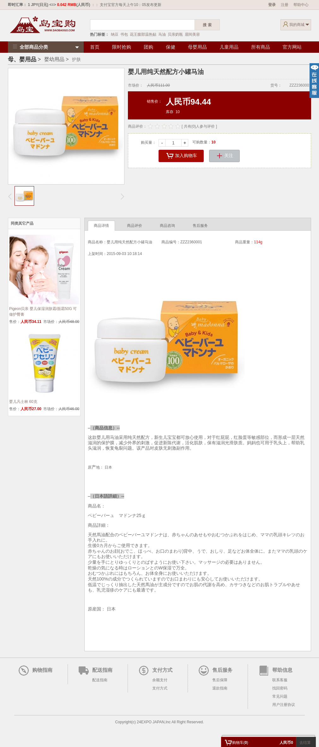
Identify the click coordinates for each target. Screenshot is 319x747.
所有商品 (260, 47)
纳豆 (114, 34)
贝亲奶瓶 (175, 34)
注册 (284, 5)
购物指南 (42, 670)
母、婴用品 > (24, 59)
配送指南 (102, 670)
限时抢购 (121, 47)
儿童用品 (229, 47)
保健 (170, 47)
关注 (224, 156)
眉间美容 (192, 34)
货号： (276, 85)
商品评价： (137, 126)
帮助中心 (301, 5)
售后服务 (222, 670)
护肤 (76, 59)
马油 (162, 34)
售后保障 (219, 680)
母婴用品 (197, 47)
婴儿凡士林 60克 (23, 401)
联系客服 (279, 680)
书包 (124, 34)
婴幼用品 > (56, 59)
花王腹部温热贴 (143, 34)
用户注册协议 (283, 704)
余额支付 (159, 680)
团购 (148, 47)
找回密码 (279, 688)
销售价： (154, 101)
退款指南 (219, 688)
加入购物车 (181, 156)
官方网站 (292, 47)
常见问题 (279, 696)
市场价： (135, 85)
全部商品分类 (29, 47)
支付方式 (162, 670)
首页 (94, 47)
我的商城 (296, 24)
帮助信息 (282, 670)
